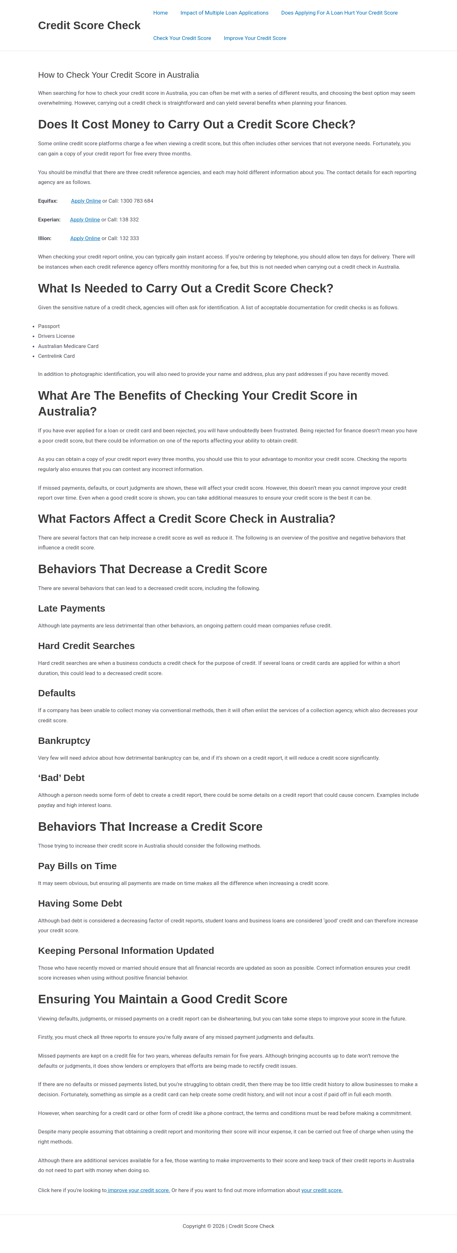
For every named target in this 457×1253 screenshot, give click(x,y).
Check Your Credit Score (181, 38)
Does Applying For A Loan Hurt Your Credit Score (334, 13)
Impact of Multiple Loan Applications (222, 13)
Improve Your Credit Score (252, 38)
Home (159, 13)
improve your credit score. (138, 1190)
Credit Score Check (89, 25)
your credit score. (322, 1190)
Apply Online (86, 201)
